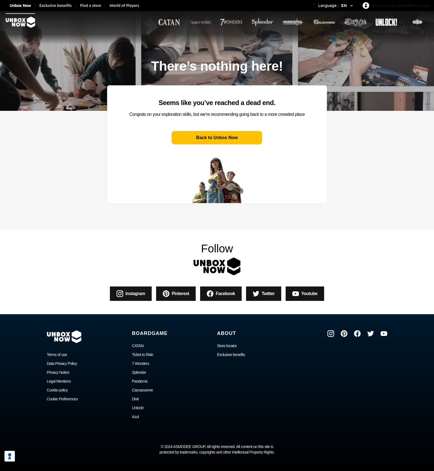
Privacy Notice (58, 372)
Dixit (135, 399)
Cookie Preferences (62, 399)
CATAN (138, 346)
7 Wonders (140, 363)
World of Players (124, 5)
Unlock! (138, 408)
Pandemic (140, 381)
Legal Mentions (59, 381)
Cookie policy (57, 390)
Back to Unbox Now (217, 137)
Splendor (139, 372)
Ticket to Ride (142, 354)
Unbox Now (20, 5)
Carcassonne (142, 390)
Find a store (90, 5)
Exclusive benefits (55, 5)
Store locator (227, 346)
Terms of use (57, 354)
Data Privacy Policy (62, 363)
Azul (135, 416)
